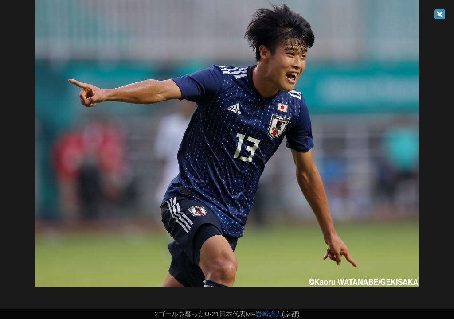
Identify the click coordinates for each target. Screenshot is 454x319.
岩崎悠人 (268, 314)
